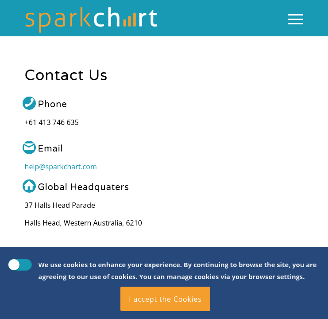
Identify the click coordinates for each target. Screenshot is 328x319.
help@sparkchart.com (61, 166)
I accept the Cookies (165, 299)
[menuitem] (291, 18)
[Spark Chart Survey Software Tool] (136, 18)
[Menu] (291, 18)
